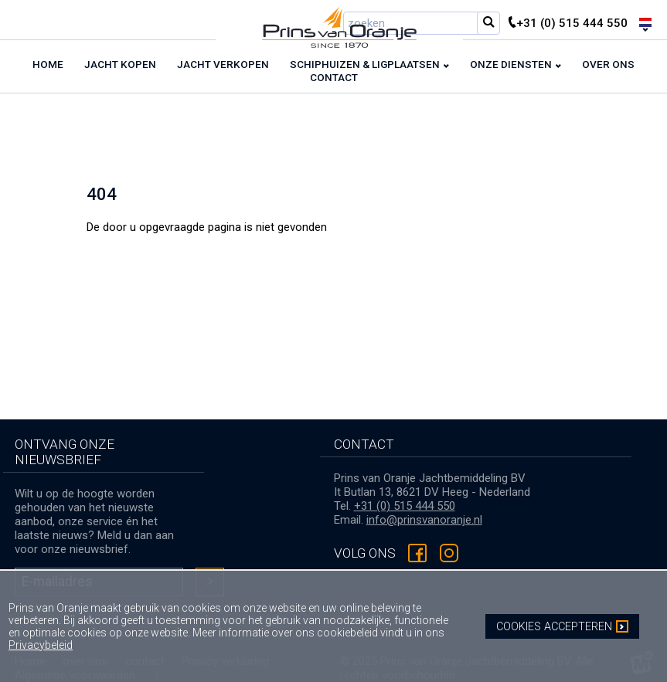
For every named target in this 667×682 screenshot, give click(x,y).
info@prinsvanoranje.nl (424, 520)
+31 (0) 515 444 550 (404, 506)
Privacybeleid (41, 645)
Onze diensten (511, 64)
